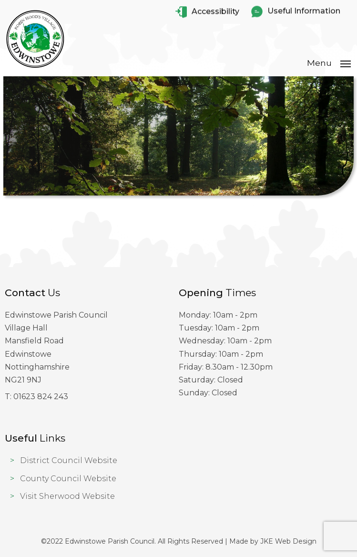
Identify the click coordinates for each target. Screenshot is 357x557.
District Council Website (68, 460)
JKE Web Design (288, 541)
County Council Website (68, 478)
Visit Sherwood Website (67, 496)
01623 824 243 (40, 396)
